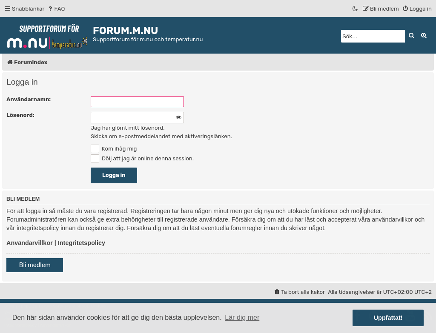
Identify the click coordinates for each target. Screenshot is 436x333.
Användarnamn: (28, 99)
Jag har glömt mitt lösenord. (128, 128)
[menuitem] (56, 9)
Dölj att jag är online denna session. (142, 158)
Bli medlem (35, 265)
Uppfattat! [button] (388, 317)
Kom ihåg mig (114, 148)
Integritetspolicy (81, 242)
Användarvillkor (29, 242)
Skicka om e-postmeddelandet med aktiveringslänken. (161, 136)
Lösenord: (20, 115)
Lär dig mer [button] (242, 317)
